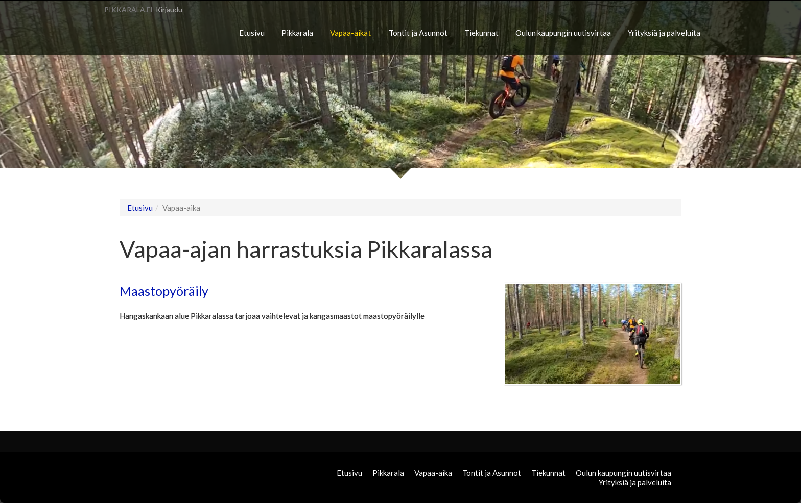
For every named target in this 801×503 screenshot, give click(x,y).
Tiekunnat (481, 32)
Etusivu (252, 32)
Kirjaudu (169, 9)
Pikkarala (297, 32)
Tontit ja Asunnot (418, 32)
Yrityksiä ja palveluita (664, 32)
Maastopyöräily (164, 290)
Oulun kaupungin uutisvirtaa (563, 32)
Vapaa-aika (351, 32)
